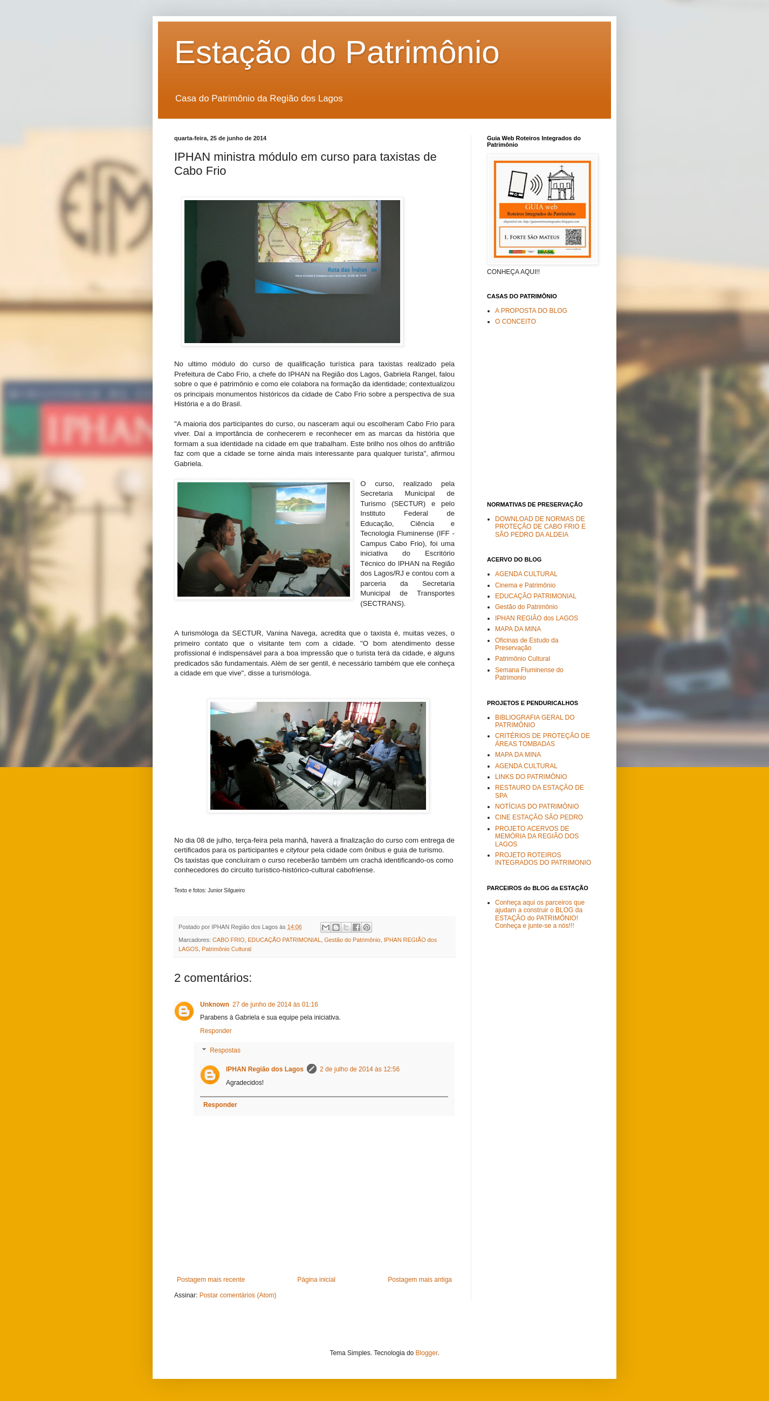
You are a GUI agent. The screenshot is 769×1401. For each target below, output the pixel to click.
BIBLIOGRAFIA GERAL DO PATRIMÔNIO (535, 721)
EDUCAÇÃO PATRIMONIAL (284, 940)
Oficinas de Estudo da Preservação (526, 644)
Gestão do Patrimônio (352, 940)
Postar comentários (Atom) (238, 1295)
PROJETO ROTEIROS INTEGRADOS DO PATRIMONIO (543, 858)
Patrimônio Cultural (226, 949)
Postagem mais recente (211, 1279)
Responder (216, 1031)
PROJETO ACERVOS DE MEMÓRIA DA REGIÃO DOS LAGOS (537, 836)
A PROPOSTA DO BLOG (531, 311)
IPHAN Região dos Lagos (265, 1069)
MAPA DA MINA (518, 629)
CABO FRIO (228, 940)
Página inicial (316, 1279)
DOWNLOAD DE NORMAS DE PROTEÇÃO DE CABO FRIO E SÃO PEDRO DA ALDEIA (540, 526)
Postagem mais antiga (420, 1279)
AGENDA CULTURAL (526, 574)
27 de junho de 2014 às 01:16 (275, 1004)
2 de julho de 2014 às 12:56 (360, 1069)
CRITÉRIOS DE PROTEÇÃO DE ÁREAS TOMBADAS (542, 739)
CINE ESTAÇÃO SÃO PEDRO (539, 817)
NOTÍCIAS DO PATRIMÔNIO (537, 806)
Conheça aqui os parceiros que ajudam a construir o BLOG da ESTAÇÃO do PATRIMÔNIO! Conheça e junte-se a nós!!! (540, 914)
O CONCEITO (515, 321)
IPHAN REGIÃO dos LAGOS (536, 618)
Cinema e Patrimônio (525, 585)
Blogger (427, 1353)
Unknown (214, 1004)
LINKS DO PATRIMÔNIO (531, 777)
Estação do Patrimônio (337, 52)
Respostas (225, 1050)
